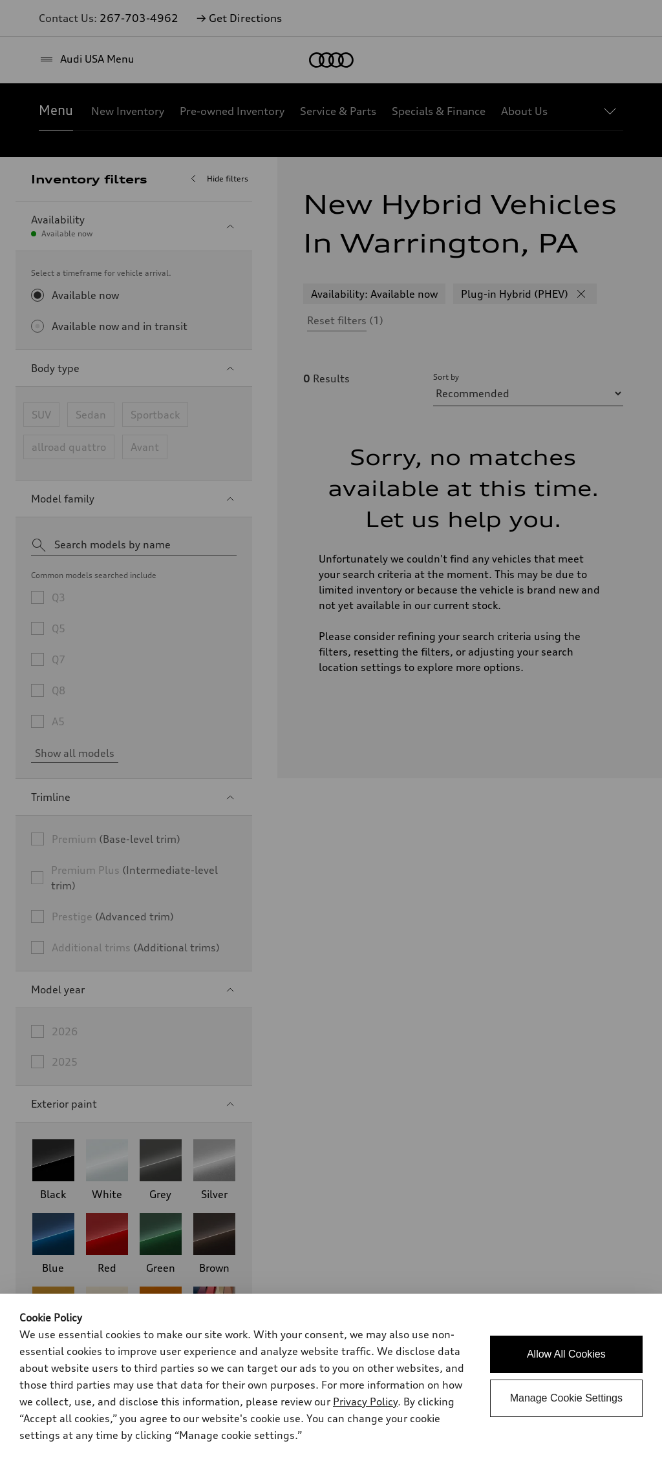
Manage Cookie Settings (566, 1397)
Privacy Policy (365, 1401)
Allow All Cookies (566, 1354)
